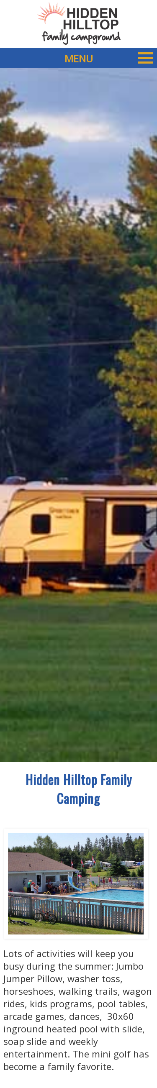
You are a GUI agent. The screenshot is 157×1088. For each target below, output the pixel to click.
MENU (108, 58)
